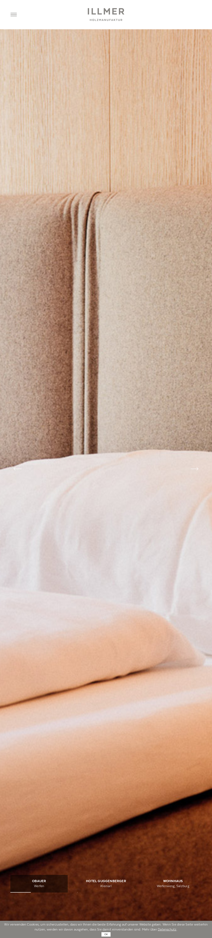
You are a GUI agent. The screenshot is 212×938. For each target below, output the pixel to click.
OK (106, 934)
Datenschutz (167, 929)
